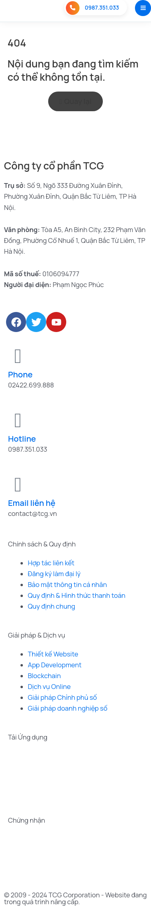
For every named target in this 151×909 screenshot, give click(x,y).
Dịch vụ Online (49, 686)
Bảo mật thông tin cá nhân (67, 584)
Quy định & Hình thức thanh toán (76, 595)
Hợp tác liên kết (51, 562)
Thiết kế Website (53, 654)
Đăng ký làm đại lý (54, 573)
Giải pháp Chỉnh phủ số (62, 697)
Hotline (22, 438)
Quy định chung (51, 606)
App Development (55, 664)
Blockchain (44, 675)
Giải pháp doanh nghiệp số (67, 708)
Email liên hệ (31, 502)
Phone (20, 374)
